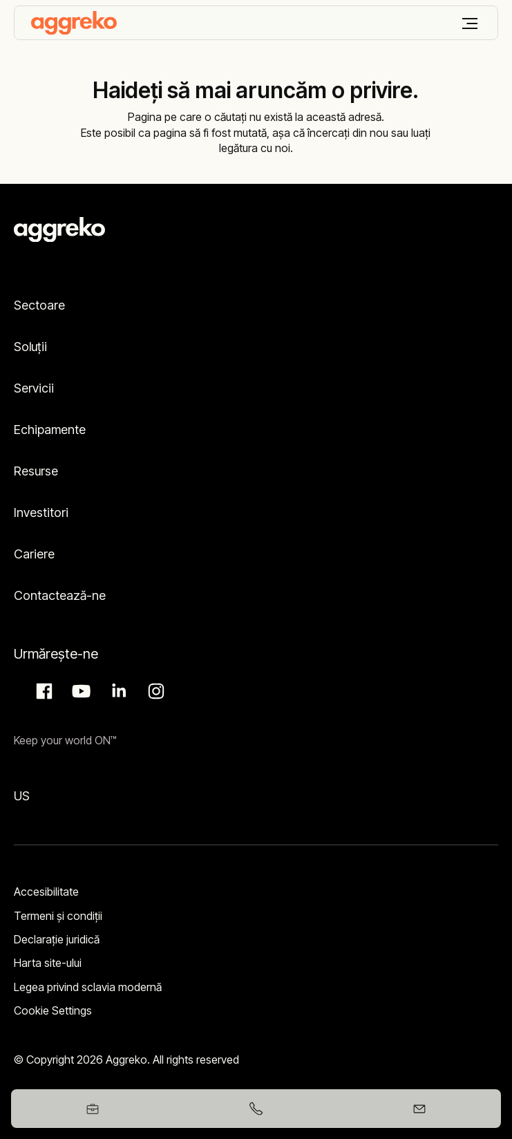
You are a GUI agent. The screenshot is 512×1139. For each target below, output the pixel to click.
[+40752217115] (255, 1108)
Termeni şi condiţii (58, 916)
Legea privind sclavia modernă (88, 987)
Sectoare (39, 305)
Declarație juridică (56, 939)
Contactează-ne (60, 595)
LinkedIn (117, 691)
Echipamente (50, 429)
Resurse (36, 471)
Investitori (41, 512)
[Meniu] (470, 23)
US (22, 796)
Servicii (34, 388)
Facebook (42, 691)
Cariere (34, 554)
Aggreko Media (79, 691)
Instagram (154, 691)
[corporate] (74, 23)
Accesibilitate (46, 891)
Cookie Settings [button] (53, 1010)
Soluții (30, 346)
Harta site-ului (48, 963)
